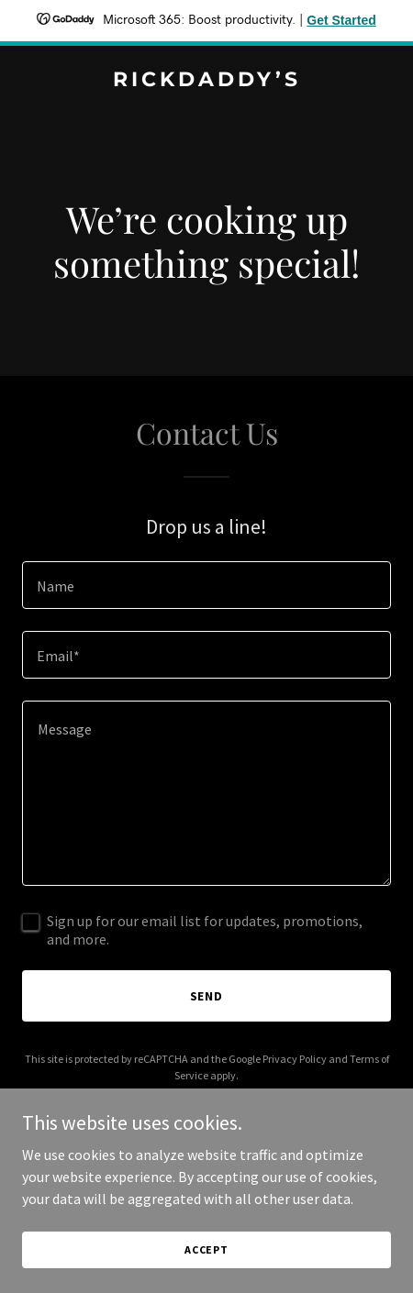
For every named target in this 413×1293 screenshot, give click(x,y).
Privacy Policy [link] (294, 1059)
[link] (206, 81)
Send (207, 996)
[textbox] (206, 585)
